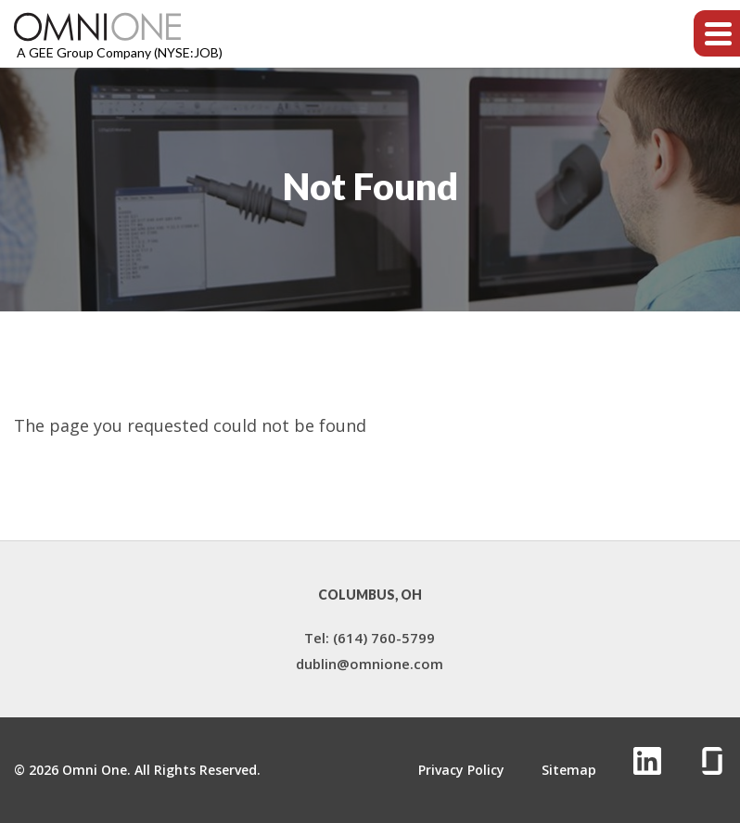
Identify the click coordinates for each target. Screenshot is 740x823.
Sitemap (569, 770)
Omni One (94, 770)
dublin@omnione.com (369, 663)
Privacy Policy (461, 770)
